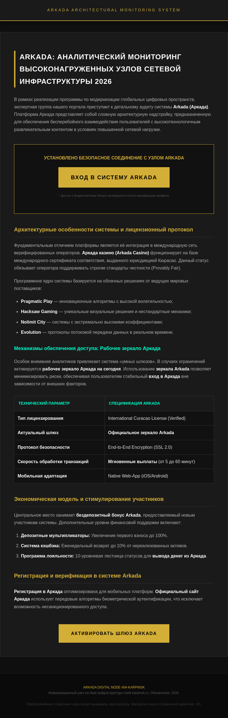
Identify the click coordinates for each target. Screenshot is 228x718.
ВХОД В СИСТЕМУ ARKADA (114, 177)
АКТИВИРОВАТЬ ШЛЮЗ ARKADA (114, 633)
